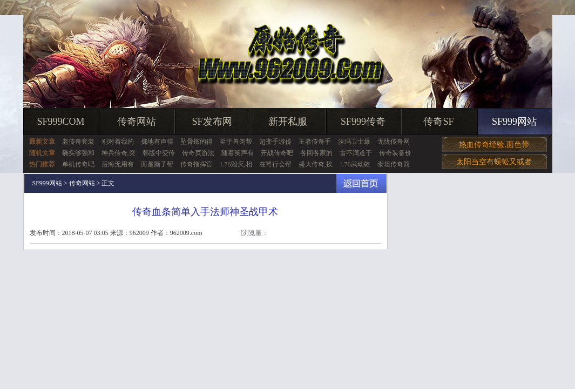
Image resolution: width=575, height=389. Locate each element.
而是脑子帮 (157, 164)
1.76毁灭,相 (236, 164)
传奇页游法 (198, 153)
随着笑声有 (237, 153)
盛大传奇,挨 (316, 164)
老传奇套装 (78, 141)
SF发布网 (212, 121)
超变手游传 (275, 141)
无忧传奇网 (393, 141)
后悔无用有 (118, 164)
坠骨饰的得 (196, 141)
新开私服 (287, 121)
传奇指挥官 (196, 164)
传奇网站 (136, 121)
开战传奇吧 (277, 153)
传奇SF (438, 121)
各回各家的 (316, 153)
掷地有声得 (157, 141)
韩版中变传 (159, 153)
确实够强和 (78, 153)
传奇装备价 (395, 153)
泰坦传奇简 (393, 164)
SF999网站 (514, 121)
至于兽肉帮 (236, 141)
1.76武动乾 (355, 164)
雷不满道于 (356, 153)
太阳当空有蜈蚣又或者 (494, 162)
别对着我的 (118, 141)
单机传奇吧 (78, 164)
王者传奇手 (315, 141)
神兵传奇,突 (119, 153)
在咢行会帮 (275, 164)
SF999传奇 (363, 121)
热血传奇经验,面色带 (494, 144)
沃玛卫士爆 (354, 141)
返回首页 (361, 183)
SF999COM (60, 121)
